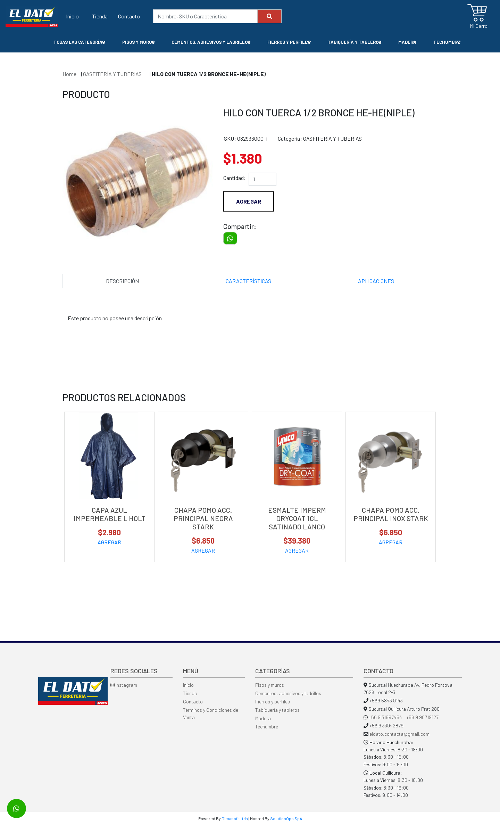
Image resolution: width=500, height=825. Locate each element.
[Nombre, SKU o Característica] (205, 16)
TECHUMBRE (446, 42)
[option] (137, 176)
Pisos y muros (269, 685)
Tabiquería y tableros (277, 710)
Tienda (100, 15)
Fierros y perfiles (272, 701)
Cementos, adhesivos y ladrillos (288, 693)
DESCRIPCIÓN (122, 281)
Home (69, 74)
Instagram (123, 685)
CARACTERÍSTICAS (248, 281)
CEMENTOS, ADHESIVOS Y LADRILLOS (211, 42)
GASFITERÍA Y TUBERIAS (113, 74)
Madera (263, 718)
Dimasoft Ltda (235, 818)
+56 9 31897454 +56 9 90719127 (404, 717)
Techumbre (266, 726)
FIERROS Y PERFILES (289, 42)
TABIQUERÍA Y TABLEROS (355, 42)
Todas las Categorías (79, 42)
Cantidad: (234, 177)
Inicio (72, 15)
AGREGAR (109, 542)
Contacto (129, 15)
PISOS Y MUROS (138, 42)
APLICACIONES (376, 281)
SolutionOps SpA (286, 818)
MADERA (407, 42)
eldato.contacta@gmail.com (399, 734)
